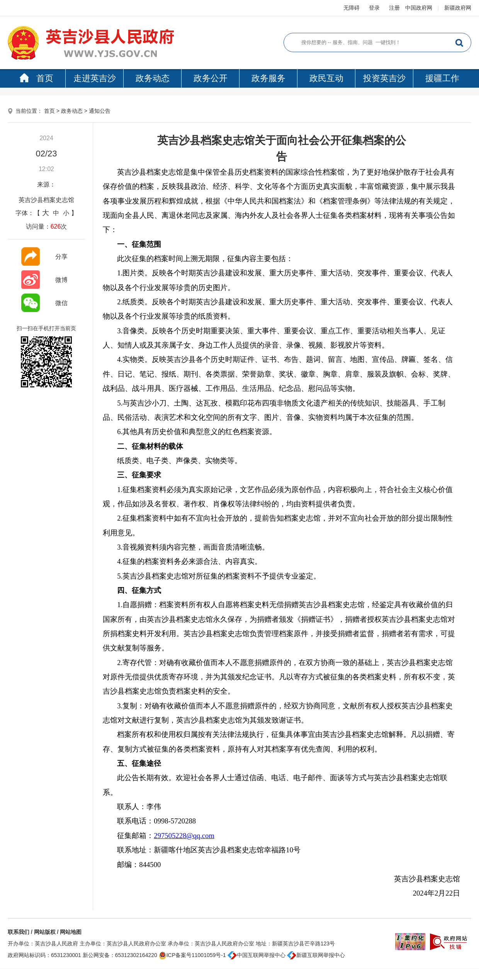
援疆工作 (442, 78)
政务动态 (153, 78)
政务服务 (268, 78)
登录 (374, 8)
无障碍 (351, 8)
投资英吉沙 (384, 78)
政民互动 (326, 78)
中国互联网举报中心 (256, 955)
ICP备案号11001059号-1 (192, 955)
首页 (36, 78)
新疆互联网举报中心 (316, 955)
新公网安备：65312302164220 (120, 955)
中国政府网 (418, 8)
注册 (394, 8)
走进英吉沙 (94, 78)
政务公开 (211, 78)
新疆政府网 (457, 8)
